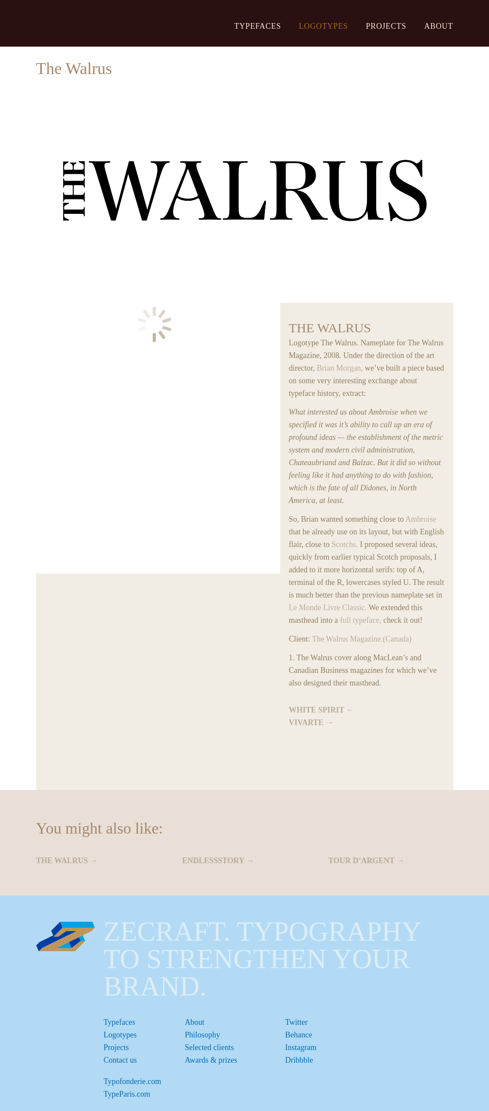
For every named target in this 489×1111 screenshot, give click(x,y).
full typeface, (360, 620)
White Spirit (316, 710)
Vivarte (306, 722)
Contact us (120, 1060)
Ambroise (420, 519)
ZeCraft (85, 23)
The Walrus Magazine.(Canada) (362, 639)
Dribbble (299, 1060)
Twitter (296, 1022)
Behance (298, 1034)
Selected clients (209, 1047)
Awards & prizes (211, 1060)
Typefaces (257, 26)
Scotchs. (345, 544)
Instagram (300, 1047)
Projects (386, 26)
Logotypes (323, 26)
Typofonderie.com (132, 1081)
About (438, 26)
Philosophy (202, 1034)
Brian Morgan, (340, 368)
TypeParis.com (127, 1094)
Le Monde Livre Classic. (328, 607)
